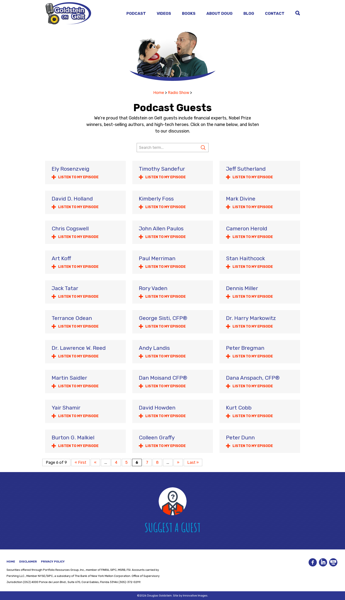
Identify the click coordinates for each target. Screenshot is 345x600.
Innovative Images (195, 595)
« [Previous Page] (95, 462)
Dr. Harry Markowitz (251, 318)
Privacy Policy (53, 561)
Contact (274, 13)
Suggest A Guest (172, 527)
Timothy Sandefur (162, 169)
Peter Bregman (245, 348)
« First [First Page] (80, 462)
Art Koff (61, 258)
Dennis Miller (242, 288)
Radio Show (178, 92)
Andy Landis (154, 348)
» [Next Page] (178, 462)
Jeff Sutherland (246, 169)
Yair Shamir (66, 408)
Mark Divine (240, 198)
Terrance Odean (72, 318)
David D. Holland (72, 198)
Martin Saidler (69, 378)
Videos (164, 13)
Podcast (136, 13)
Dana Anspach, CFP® (253, 378)
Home (158, 92)
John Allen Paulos (161, 228)
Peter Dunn (240, 437)
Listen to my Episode (78, 177)
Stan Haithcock (245, 258)
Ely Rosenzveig (70, 169)
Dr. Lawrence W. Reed (79, 348)
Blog (248, 13)
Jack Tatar (65, 288)
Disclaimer (28, 561)
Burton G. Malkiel (73, 437)
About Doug (219, 13)
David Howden (157, 408)
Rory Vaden (153, 288)
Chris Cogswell (70, 228)
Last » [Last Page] (193, 462)
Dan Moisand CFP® (163, 378)
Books (188, 13)
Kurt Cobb (239, 408)
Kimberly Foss (156, 198)
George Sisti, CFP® (163, 318)
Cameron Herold (246, 228)
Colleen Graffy (157, 437)
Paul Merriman (157, 258)
